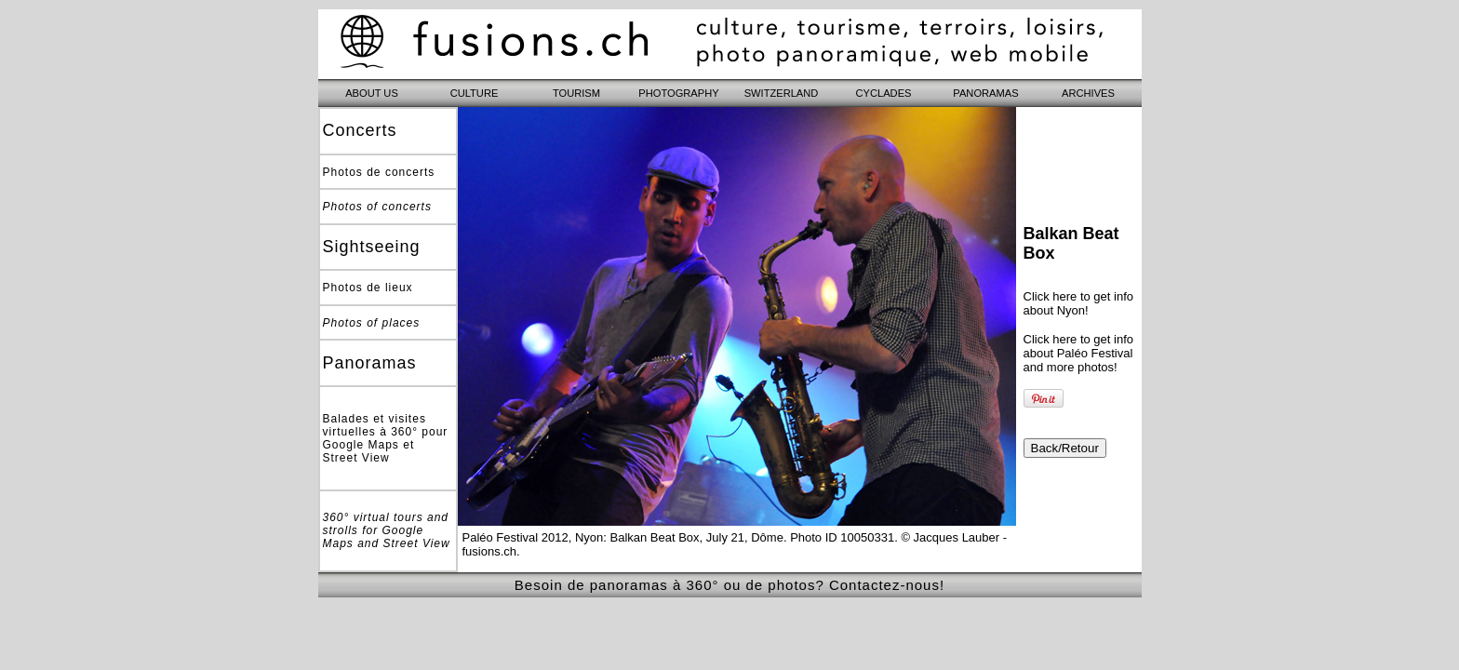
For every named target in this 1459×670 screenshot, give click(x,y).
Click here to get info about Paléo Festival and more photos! (1079, 353)
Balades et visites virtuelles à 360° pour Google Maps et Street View (385, 438)
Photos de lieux (368, 287)
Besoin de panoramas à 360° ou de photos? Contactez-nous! (729, 585)
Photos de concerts (379, 172)
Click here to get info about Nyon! (1079, 303)
